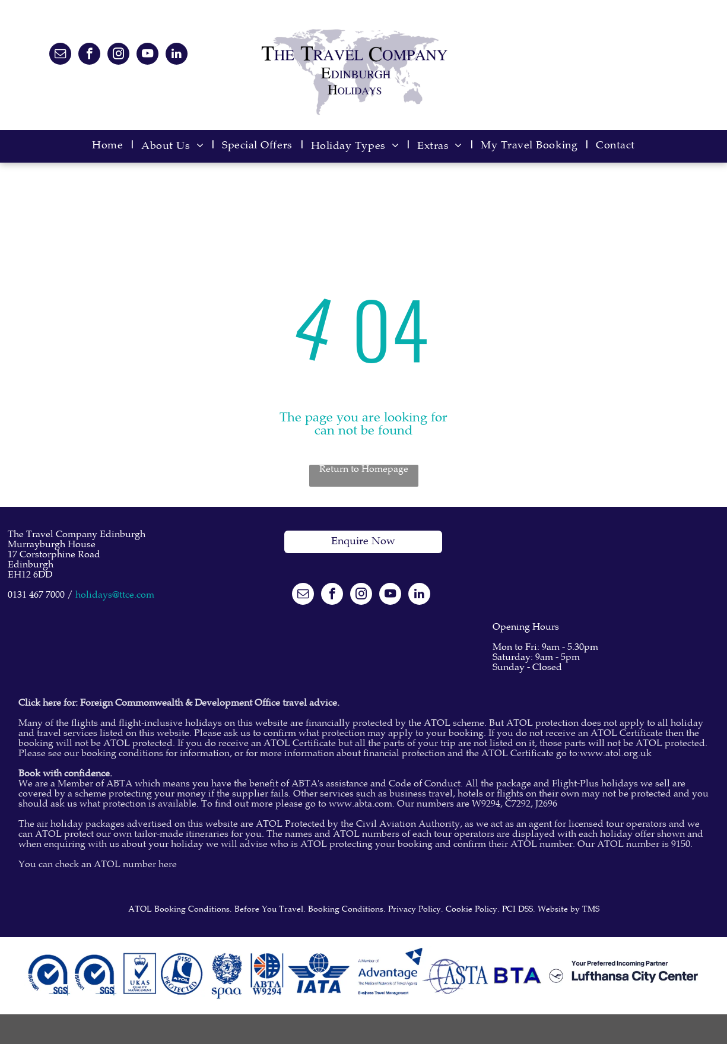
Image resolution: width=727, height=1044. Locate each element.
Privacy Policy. (415, 910)
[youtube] (147, 55)
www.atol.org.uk (616, 754)
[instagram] (118, 55)
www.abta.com (360, 804)
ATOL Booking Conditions (179, 910)
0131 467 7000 (36, 596)
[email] (60, 55)
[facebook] (89, 55)
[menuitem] (110, 146)
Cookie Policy (471, 910)
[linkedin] (177, 55)
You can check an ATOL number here (97, 865)
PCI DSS (517, 910)
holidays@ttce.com (114, 596)
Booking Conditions (345, 910)
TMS (590, 910)
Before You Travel (268, 910)
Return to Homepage (363, 470)
